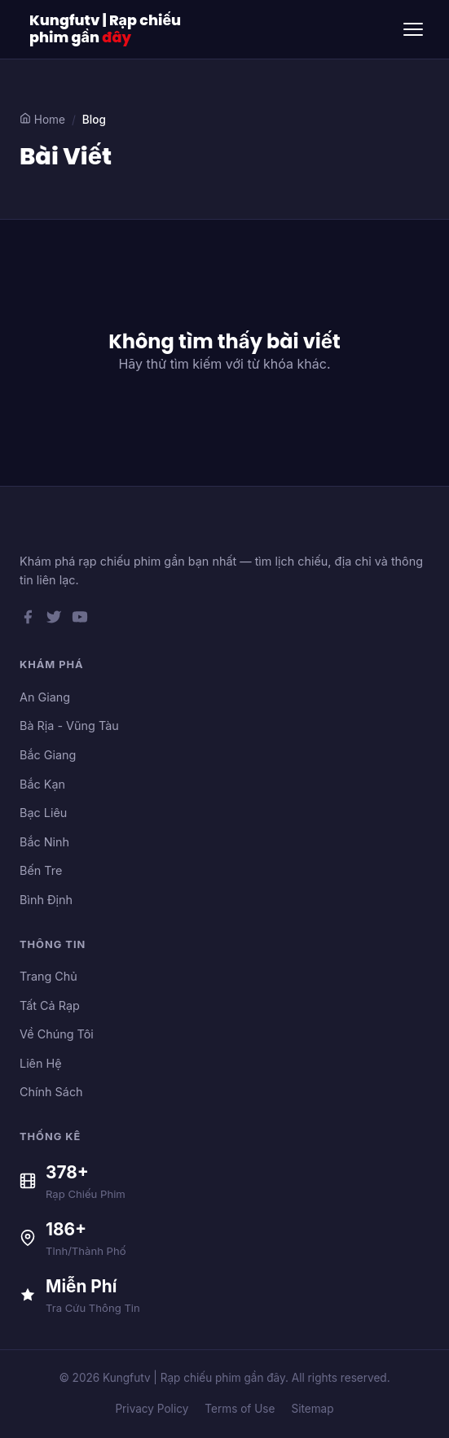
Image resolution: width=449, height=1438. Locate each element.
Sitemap (312, 1408)
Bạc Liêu (43, 813)
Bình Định (46, 900)
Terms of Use (240, 1408)
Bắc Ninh (44, 842)
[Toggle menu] (413, 29)
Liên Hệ (41, 1063)
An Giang (45, 697)
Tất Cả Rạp (50, 1005)
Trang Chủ (48, 976)
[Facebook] (28, 620)
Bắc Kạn (42, 784)
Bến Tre (41, 870)
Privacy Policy (151, 1408)
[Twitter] (54, 620)
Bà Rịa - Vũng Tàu (69, 725)
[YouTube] (80, 620)
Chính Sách (51, 1092)
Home (42, 119)
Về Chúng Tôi (57, 1034)
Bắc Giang (48, 755)
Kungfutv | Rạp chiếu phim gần (105, 29)
